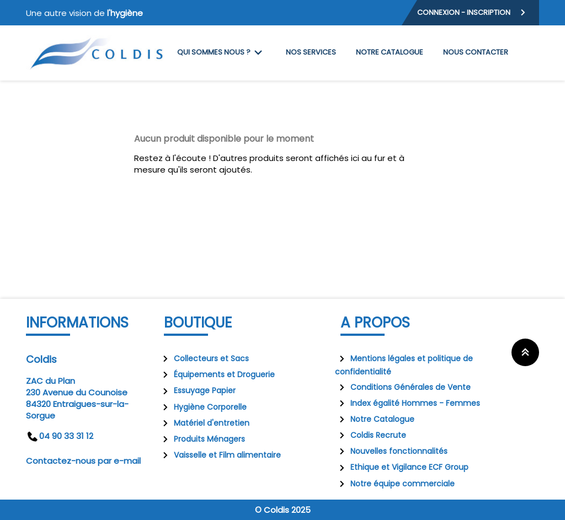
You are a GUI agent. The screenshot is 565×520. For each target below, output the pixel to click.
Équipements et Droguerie (216, 374)
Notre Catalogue (374, 419)
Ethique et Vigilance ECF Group (401, 467)
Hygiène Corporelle (202, 406)
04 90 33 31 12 (59, 436)
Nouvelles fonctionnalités (391, 451)
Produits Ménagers (201, 438)
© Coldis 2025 (283, 510)
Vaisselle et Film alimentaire (219, 454)
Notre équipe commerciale (395, 483)
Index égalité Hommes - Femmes (407, 403)
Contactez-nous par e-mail (83, 461)
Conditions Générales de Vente (403, 387)
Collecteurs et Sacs (203, 358)
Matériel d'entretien (203, 422)
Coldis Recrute (370, 435)
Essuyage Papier (197, 390)
